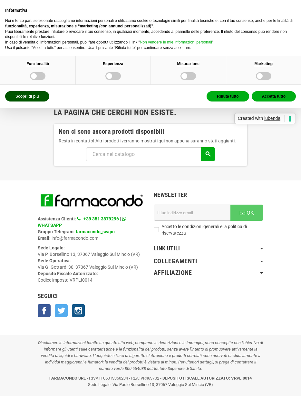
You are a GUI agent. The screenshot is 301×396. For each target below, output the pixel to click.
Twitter (61, 310)
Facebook (44, 310)
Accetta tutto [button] (274, 96)
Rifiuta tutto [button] (227, 96)
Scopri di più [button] (27, 96)
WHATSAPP (50, 225)
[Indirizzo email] (192, 213)
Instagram (78, 310)
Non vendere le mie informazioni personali (176, 42)
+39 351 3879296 (101, 218)
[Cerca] (150, 154)
